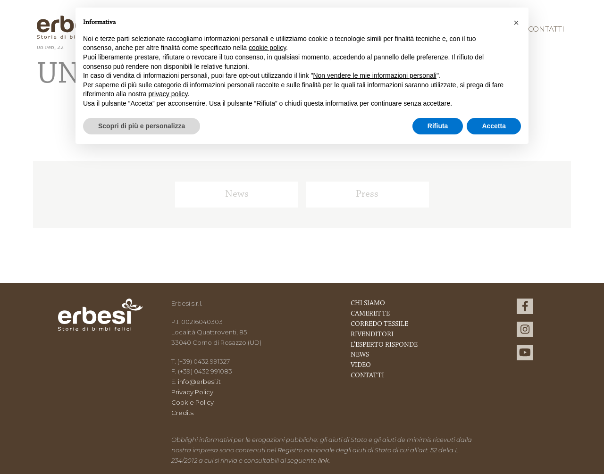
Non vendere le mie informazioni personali (374, 75)
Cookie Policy (192, 402)
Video (361, 365)
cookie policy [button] (267, 47)
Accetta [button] (494, 126)
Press (367, 194)
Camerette (370, 313)
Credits (182, 412)
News (237, 194)
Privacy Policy (192, 392)
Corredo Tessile (379, 324)
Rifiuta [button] (438, 126)
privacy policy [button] (168, 94)
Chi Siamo (368, 303)
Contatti (546, 29)
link (323, 460)
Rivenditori (372, 334)
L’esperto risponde (384, 345)
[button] (516, 22)
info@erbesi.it (199, 381)
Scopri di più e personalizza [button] (141, 126)
